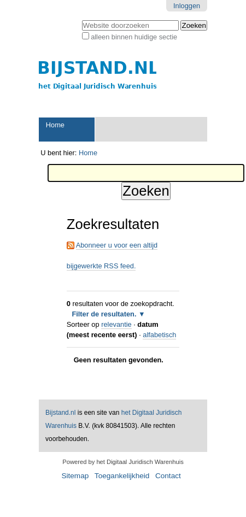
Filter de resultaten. (104, 314)
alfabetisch (159, 335)
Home (55, 125)
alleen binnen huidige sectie (134, 37)
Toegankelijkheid (122, 476)
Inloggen (186, 6)
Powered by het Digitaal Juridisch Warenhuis (123, 462)
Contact (168, 476)
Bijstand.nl (60, 412)
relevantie (116, 324)
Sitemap (75, 476)
